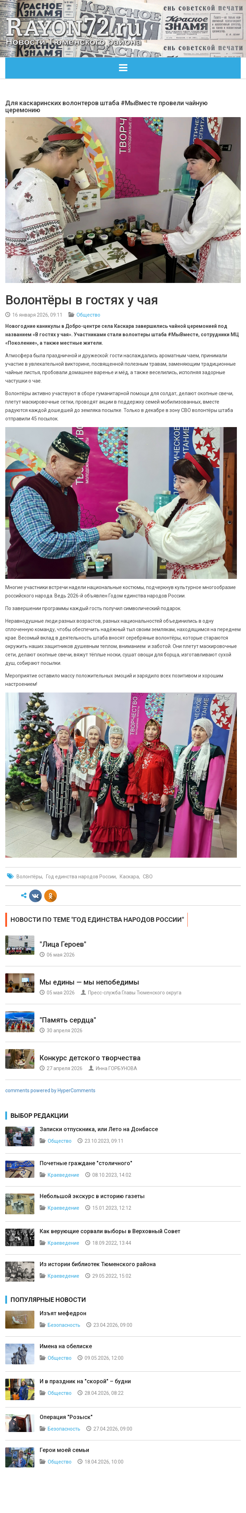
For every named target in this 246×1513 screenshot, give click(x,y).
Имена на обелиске (66, 1346)
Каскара (129, 876)
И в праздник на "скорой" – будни (85, 1381)
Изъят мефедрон (63, 1313)
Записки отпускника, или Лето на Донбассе (99, 1129)
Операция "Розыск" (66, 1417)
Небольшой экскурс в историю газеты (92, 1196)
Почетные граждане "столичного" (86, 1163)
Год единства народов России (81, 876)
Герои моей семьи (64, 1450)
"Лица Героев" (63, 944)
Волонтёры (29, 876)
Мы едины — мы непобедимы (89, 982)
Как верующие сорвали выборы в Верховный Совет (110, 1231)
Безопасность (64, 1325)
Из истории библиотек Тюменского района (98, 1264)
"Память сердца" (68, 1020)
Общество (88, 315)
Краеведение (63, 1175)
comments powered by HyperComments (50, 1090)
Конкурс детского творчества (90, 1058)
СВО (148, 876)
